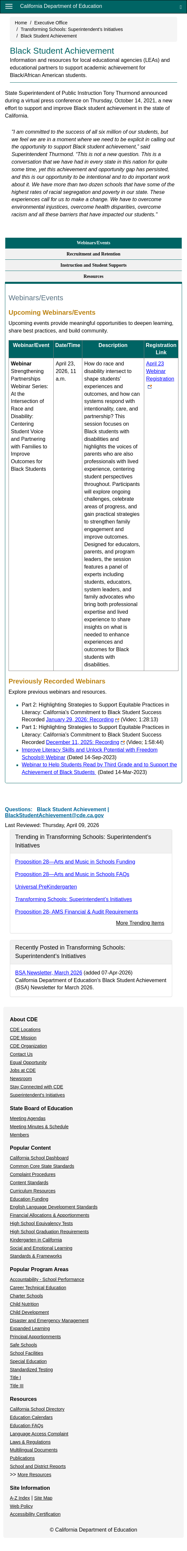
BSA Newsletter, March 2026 (48, 973)
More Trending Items (140, 923)
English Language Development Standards (53, 1207)
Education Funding (29, 1199)
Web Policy (21, 1506)
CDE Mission (23, 1037)
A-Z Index (20, 1498)
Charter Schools (26, 1295)
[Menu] (9, 6)
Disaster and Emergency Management (49, 1320)
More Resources (34, 1474)
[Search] (180, 7)
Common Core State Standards (42, 1166)
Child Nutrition (24, 1304)
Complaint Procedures (33, 1174)
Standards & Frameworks (36, 1256)
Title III (17, 1385)
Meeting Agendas (27, 1118)
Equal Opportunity (28, 1062)
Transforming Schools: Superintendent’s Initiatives (72, 29)
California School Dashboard (39, 1158)
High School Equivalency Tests (41, 1223)
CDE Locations (25, 1029)
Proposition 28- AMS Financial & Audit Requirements (76, 912)
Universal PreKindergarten (46, 887)
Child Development (29, 1312)
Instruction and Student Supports (93, 265)
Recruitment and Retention (93, 254)
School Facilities (26, 1353)
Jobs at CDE (23, 1070)
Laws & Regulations (30, 1442)
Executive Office (50, 22)
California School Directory (37, 1409)
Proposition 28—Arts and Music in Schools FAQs (72, 874)
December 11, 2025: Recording (105, 742)
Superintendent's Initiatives (37, 1095)
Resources (93, 276)
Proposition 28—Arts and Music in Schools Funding (75, 862)
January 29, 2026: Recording (102, 719)
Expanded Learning (30, 1328)
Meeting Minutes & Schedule (39, 1126)
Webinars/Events (93, 242)
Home (21, 22)
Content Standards (29, 1182)
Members (19, 1134)
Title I (15, 1377)
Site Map (43, 1498)
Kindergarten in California (36, 1240)
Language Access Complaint (39, 1433)
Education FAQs (26, 1425)
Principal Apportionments (35, 1336)
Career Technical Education (38, 1287)
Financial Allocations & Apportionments (49, 1215)
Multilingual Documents (34, 1450)
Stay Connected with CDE (36, 1086)
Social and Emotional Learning (41, 1248)
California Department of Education (61, 6)
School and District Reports (38, 1466)
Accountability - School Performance (47, 1279)
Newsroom (21, 1078)
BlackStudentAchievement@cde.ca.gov (54, 815)
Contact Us (21, 1054)
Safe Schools (23, 1345)
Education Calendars (31, 1417)
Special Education (28, 1361)
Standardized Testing (31, 1369)
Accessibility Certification (35, 1514)
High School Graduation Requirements (49, 1231)
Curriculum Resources (32, 1190)
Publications (22, 1458)
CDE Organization (28, 1046)
